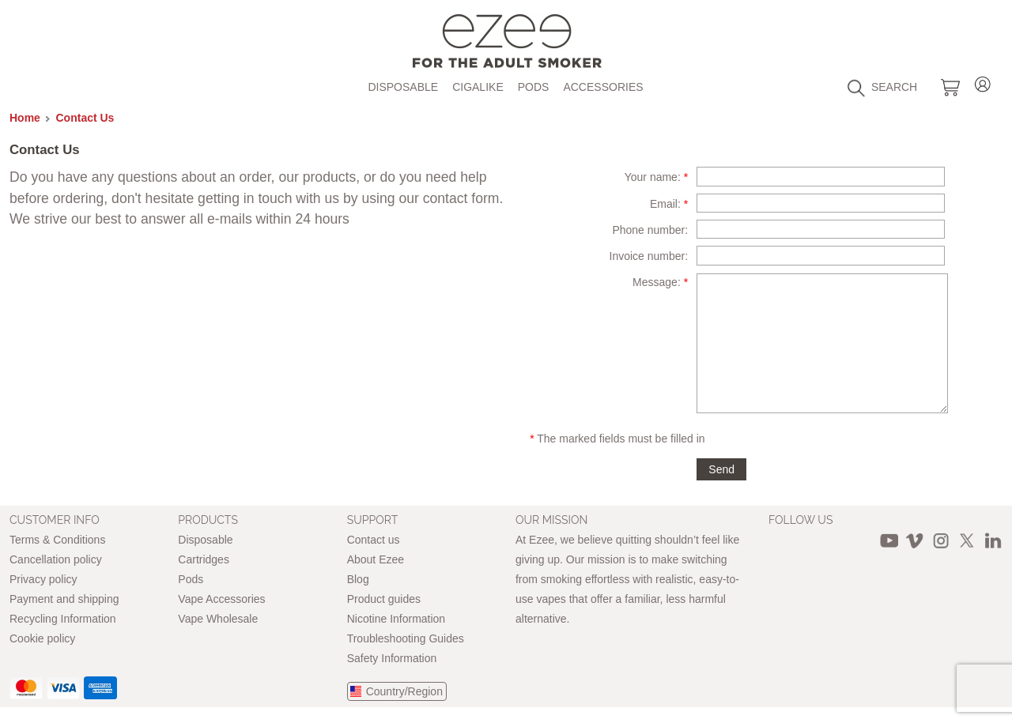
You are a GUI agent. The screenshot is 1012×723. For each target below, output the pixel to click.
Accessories (603, 87)
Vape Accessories (221, 599)
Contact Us (85, 117)
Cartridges (203, 559)
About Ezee (375, 559)
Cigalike (478, 87)
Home (24, 117)
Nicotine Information (396, 618)
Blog (358, 579)
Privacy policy (43, 579)
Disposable (403, 87)
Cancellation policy (55, 559)
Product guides (384, 599)
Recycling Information (62, 618)
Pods (533, 87)
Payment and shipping (64, 599)
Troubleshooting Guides (405, 638)
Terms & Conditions (57, 539)
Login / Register (983, 82)
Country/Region (404, 691)
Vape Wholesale (218, 618)
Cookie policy (42, 638)
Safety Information (392, 658)
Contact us (373, 539)
